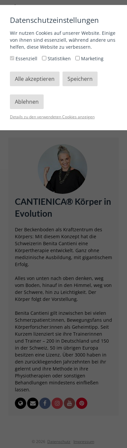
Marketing (89, 58)
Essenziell (24, 58)
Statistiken (57, 58)
